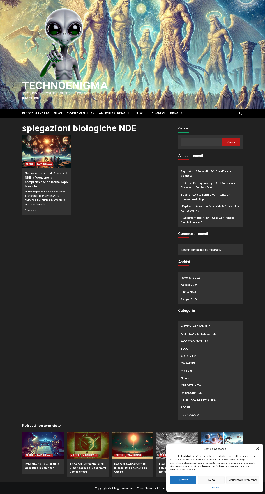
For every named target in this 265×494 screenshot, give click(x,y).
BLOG (184, 348)
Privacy (215, 487)
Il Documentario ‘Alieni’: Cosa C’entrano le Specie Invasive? (207, 220)
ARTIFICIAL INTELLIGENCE (198, 333)
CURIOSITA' (188, 355)
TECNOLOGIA (190, 414)
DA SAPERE (157, 113)
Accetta (183, 479)
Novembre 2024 (191, 277)
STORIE (140, 113)
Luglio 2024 (188, 291)
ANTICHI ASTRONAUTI (114, 113)
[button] (257, 449)
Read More (30, 210)
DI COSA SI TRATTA (35, 113)
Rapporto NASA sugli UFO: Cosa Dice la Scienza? (206, 173)
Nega (211, 479)
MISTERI (30, 164)
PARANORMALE (44, 164)
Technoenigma (65, 85)
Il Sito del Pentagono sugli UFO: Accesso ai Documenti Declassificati (208, 185)
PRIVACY (176, 113)
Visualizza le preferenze (242, 479)
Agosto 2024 (189, 284)
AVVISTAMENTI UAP (80, 113)
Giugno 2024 (189, 299)
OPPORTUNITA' (191, 385)
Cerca (183, 128)
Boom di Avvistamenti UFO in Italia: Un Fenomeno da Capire (205, 197)
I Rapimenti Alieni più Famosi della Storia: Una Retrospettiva (210, 208)
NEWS (58, 113)
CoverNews (144, 488)
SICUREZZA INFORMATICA (198, 400)
